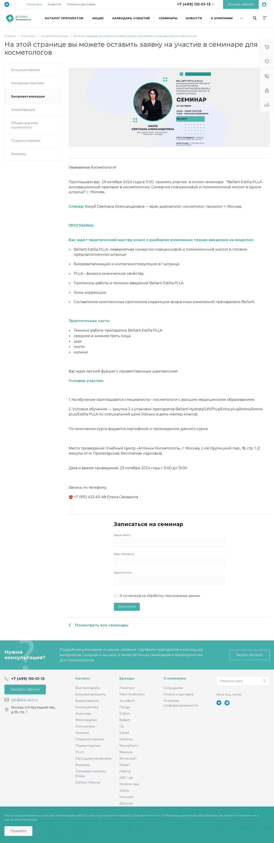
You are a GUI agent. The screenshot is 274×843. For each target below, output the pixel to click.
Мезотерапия (86, 720)
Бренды (126, 678)
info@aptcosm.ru (24, 700)
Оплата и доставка (81, 4)
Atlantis (125, 771)
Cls (121, 726)
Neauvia (125, 752)
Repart (124, 765)
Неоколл (126, 797)
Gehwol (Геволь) (87, 782)
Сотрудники (173, 688)
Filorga (124, 707)
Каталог (83, 678)
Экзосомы (83, 714)
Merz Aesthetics (132, 694)
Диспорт (126, 803)
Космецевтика (86, 707)
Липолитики (85, 726)
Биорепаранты (87, 701)
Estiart (124, 733)
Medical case (129, 784)
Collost (124, 714)
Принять (18, 831)
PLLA (79, 752)
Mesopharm (128, 746)
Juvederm (127, 701)
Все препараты (87, 688)
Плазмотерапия (87, 746)
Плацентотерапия (89, 739)
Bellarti (124, 720)
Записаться (127, 607)
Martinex (126, 739)
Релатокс (126, 688)
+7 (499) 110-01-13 (193, 4)
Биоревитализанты (90, 694)
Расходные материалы (93, 758)
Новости (54, 4)
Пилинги (82, 733)
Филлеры (82, 765)
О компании (174, 678)
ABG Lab (126, 778)
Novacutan (127, 758)
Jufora (124, 791)
